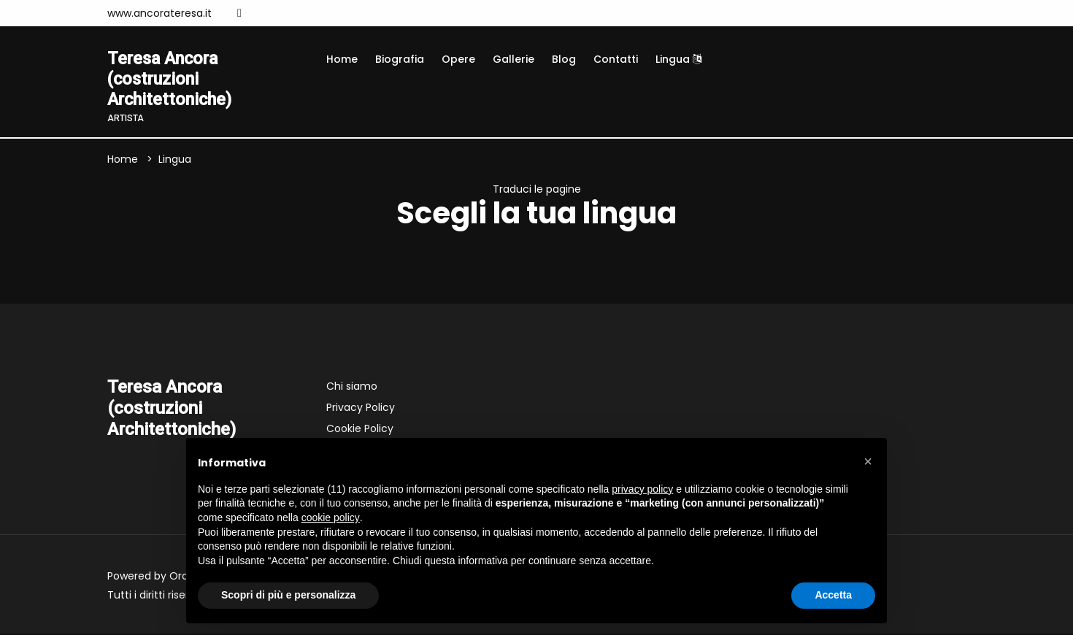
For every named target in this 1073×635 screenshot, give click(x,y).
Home (342, 59)
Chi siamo (351, 387)
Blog (564, 59)
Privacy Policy (360, 408)
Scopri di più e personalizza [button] (288, 595)
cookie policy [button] (330, 517)
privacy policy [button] (642, 489)
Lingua (678, 59)
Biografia (399, 59)
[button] (868, 461)
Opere (458, 59)
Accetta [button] (833, 595)
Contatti (615, 59)
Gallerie (513, 59)
